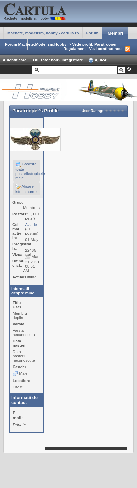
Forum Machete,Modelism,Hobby (35, 44)
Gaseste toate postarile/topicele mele (27, 171)
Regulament (74, 48)
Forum (92, 33)
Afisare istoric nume (26, 189)
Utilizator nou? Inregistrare (58, 60)
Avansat (129, 69)
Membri (115, 33)
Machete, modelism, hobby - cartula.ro (43, 33)
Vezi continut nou (105, 48)
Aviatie (31, 224)
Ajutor (97, 60)
